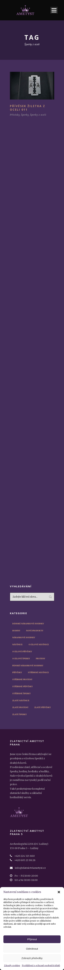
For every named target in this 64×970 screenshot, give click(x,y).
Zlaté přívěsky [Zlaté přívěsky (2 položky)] (42, 707)
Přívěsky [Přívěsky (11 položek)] (17, 672)
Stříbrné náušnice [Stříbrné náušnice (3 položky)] (38, 672)
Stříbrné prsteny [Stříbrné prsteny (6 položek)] (22, 679)
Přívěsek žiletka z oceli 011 (27, 108)
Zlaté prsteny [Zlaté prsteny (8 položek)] (20, 707)
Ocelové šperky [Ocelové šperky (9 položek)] (21, 658)
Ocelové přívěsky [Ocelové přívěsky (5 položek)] (22, 651)
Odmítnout (32, 948)
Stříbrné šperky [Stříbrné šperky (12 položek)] (21, 693)
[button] (59, 892)
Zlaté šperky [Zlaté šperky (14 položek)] (19, 714)
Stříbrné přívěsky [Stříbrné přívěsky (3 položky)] (22, 686)
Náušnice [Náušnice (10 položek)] (17, 644)
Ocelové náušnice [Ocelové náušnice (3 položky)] (39, 644)
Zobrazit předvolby (32, 958)
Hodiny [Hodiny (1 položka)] (16, 630)
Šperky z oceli (38, 114)
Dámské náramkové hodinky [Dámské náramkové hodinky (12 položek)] (28, 623)
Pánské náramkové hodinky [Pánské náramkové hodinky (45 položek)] (27, 665)
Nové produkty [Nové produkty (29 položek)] (34, 630)
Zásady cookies (12, 965)
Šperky (25, 114)
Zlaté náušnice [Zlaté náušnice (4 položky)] (20, 700)
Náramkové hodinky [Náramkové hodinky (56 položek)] (23, 637)
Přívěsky (15, 114)
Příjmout (32, 939)
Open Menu (54, 10)
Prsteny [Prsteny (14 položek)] (40, 658)
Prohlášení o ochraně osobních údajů (41, 965)
